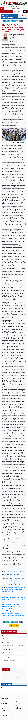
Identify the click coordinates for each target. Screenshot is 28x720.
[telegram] (14, 21)
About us (17, 701)
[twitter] (9, 21)
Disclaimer (18, 708)
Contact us (5, 703)
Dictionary (5, 708)
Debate (17, 706)
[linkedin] (12, 21)
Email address (6, 642)
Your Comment (7, 649)
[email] (20, 21)
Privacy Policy (6, 710)
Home (4, 701)
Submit (6, 669)
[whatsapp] (6, 21)
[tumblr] (22, 21)
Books (4, 706)
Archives (17, 703)
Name (4, 636)
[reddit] (17, 21)
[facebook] (4, 21)
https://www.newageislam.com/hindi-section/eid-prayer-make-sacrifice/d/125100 (14, 589)
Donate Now (14, 626)
